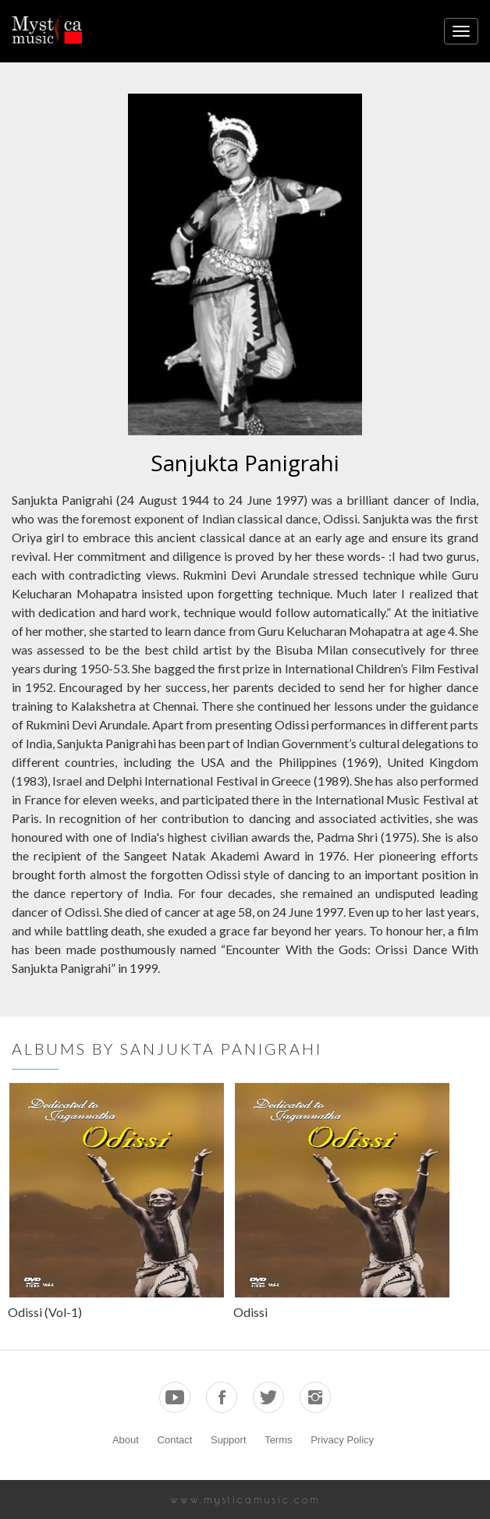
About (125, 1440)
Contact (175, 1440)
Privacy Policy (342, 1440)
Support (229, 1440)
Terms (278, 1440)
